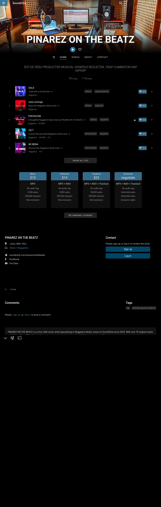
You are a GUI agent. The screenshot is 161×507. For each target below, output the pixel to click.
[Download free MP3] (136, 119)
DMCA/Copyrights (55, 489)
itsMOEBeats (44, 424)
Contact (102, 57)
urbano (88, 91)
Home (63, 57)
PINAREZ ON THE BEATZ (21, 235)
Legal (80, 489)
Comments (12, 300)
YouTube (13, 260)
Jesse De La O (68, 424)
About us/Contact (26, 489)
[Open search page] (158, 3)
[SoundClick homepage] (20, 3)
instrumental (91, 132)
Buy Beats (71, 440)
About (88, 57)
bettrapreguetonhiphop (144, 305)
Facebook (14, 256)
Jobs (40, 489)
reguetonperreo (102, 91)
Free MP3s (53, 440)
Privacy (71, 489)
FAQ (12, 489)
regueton (99, 105)
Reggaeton (32, 95)
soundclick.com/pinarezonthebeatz (27, 252)
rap (128, 305)
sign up (16, 312)
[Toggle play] (9, 91)
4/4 (48, 136)
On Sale (90, 440)
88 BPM (42, 136)
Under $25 (108, 440)
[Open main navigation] (3, 3)
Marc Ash (93, 424)
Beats (13, 245)
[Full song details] (152, 91)
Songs (76, 57)
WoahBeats (117, 424)
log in (27, 312)
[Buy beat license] (143, 91)
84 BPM (41, 122)
